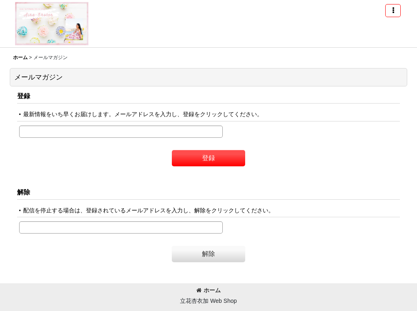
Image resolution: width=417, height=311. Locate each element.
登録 (23, 95)
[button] (393, 10)
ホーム (208, 290)
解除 (23, 192)
